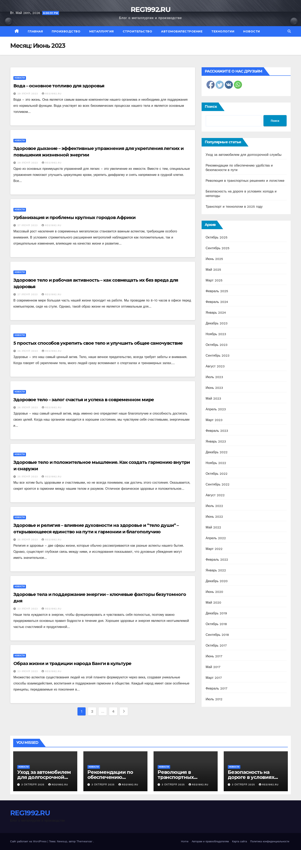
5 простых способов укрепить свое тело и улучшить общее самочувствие (98, 343)
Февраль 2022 (217, 559)
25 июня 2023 (28, 476)
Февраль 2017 (216, 688)
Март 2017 (214, 678)
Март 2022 (214, 549)
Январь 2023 (216, 441)
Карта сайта (239, 841)
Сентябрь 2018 (217, 635)
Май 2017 (213, 667)
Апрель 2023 (216, 409)
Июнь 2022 (214, 517)
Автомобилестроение (181, 31)
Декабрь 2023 (217, 323)
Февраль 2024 (217, 302)
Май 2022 (213, 527)
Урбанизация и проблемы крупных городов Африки (74, 217)
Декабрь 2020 (217, 581)
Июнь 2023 (214, 388)
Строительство (137, 31)
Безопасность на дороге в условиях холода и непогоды (252, 777)
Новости (251, 31)
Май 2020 (213, 602)
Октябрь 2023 (217, 345)
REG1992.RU (150, 9)
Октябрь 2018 (216, 624)
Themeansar (84, 841)
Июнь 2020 (214, 592)
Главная (35, 31)
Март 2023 (214, 420)
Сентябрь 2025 (218, 248)
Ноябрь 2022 (216, 463)
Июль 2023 (214, 377)
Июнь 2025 (214, 259)
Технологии (222, 31)
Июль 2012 (214, 699)
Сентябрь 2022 (218, 484)
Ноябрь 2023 (216, 334)
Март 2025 (214, 280)
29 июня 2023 (28, 93)
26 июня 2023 (28, 351)
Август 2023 (215, 366)
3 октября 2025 (33, 784)
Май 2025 (213, 270)
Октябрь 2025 (217, 237)
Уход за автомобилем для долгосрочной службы (244, 155)
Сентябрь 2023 (218, 355)
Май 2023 (213, 398)
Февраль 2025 (217, 291)
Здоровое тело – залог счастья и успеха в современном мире (83, 399)
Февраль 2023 (217, 431)
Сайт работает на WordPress (28, 841)
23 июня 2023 (28, 608)
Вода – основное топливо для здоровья (58, 86)
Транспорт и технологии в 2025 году (234, 206)
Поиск (211, 106)
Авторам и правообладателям (210, 841)
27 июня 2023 (28, 225)
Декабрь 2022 (217, 452)
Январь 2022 (216, 570)
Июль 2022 (214, 506)
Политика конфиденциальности (269, 841)
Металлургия (101, 31)
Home (184, 841)
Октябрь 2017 (216, 645)
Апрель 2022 (216, 538)
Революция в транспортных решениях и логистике (245, 181)
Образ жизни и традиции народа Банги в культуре (72, 663)
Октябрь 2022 (217, 474)
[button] (289, 31)
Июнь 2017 (214, 656)
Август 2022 (215, 495)
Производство (66, 31)
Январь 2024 (216, 312)
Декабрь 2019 (216, 613)
